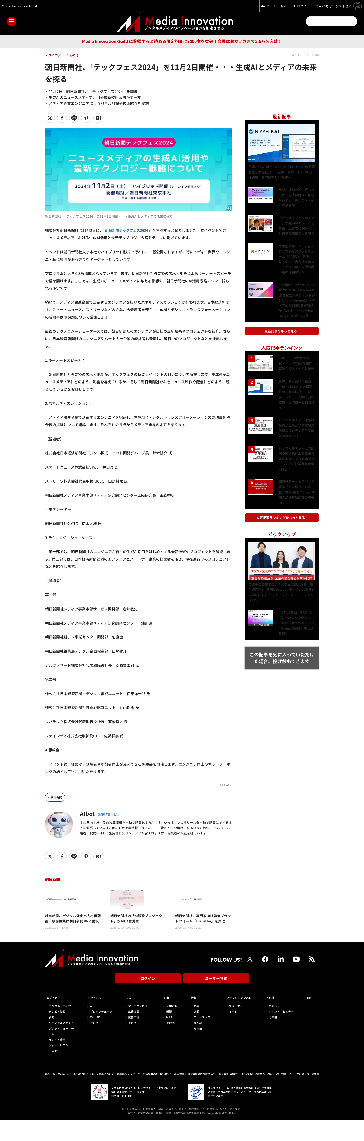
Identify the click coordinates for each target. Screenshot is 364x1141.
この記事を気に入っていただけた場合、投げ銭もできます (282, 647)
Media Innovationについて (73, 1095)
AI (90, 1027)
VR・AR (93, 1039)
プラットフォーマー (61, 1050)
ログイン (147, 1002)
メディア (53, 1020)
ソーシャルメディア (61, 1044)
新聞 (51, 1039)
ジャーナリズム (58, 1067)
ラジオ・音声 (57, 1061)
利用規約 (179, 1095)
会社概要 (281, 1095)
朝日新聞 (57, 797)
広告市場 (131, 1039)
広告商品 (131, 1033)
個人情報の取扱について (201, 1095)
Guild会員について (103, 1095)
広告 (126, 1020)
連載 (191, 1033)
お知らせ (277, 1027)
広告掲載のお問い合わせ (157, 1095)
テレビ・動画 (57, 1033)
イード (227, 1033)
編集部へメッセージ (128, 1095)
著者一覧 (50, 1095)
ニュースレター (198, 1039)
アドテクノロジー (137, 1027)
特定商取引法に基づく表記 (257, 1095)
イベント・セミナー (283, 1033)
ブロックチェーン (100, 1033)
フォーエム (230, 1027)
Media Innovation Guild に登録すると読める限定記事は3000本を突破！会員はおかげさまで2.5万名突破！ (182, 41)
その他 (53, 1072)
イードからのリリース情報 (304, 1095)
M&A (165, 1039)
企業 (163, 1020)
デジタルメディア (60, 1027)
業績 (165, 1033)
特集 (189, 1020)
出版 (51, 1055)
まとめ (192, 1044)
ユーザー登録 (216, 1002)
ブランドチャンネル (238, 1020)
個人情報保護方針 (228, 1095)
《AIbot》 (224, 784)
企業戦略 (168, 1027)
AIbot (89, 813)
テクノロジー (97, 1020)
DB (310, 1020)
